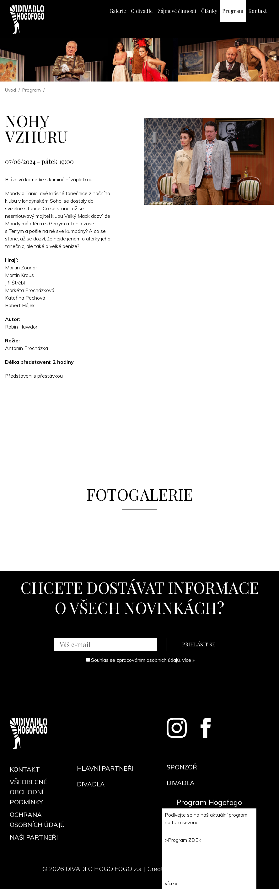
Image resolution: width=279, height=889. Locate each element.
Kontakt (257, 11)
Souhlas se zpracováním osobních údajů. (140, 660)
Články (209, 11)
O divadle (142, 11)
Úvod (10, 90)
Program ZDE (183, 840)
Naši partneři (34, 837)
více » (188, 660)
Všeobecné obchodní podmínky (28, 792)
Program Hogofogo (209, 802)
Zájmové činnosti (177, 11)
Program (232, 11)
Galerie (118, 11)
